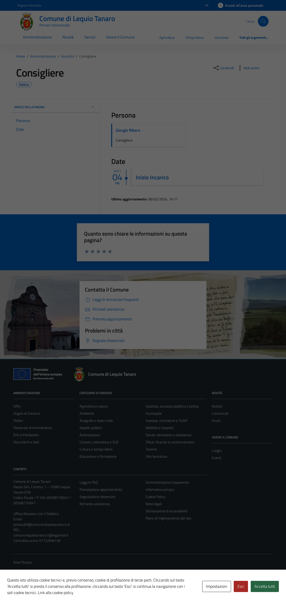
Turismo (151, 449)
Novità (68, 37)
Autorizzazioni (90, 435)
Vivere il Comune (120, 37)
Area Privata (22, 562)
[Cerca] (263, 21)
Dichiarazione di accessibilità (166, 511)
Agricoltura (167, 37)
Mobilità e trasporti (160, 427)
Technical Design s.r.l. (43, 590)
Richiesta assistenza (95, 503)
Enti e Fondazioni (26, 435)
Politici (18, 420)
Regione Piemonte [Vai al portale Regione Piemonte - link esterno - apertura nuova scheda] (29, 5)
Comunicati (220, 413)
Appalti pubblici (91, 427)
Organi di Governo (26, 413)
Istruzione (221, 37)
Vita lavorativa (156, 456)
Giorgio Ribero (128, 130)
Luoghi (217, 450)
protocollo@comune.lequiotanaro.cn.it (41, 524)
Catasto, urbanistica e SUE (99, 442)
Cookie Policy (155, 496)
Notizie (217, 406)
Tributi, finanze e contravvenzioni (170, 442)
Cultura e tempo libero (96, 449)
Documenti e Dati (26, 442)
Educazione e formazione (98, 456)
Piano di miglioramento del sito (168, 518)
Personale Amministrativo (32, 427)
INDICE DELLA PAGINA (54, 107)
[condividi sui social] (223, 67)
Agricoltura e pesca (94, 406)
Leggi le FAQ (89, 482)
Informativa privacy (160, 489)
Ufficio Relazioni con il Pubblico (36, 513)
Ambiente (87, 413)
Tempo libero (194, 37)
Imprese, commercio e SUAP (166, 420)
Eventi (216, 457)
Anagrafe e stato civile (96, 420)
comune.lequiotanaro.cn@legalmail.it (40, 535)
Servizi (89, 37)
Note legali (154, 503)
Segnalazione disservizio (97, 496)
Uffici (17, 406)
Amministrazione (37, 37)
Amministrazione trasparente (167, 482)
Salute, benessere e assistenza (168, 435)
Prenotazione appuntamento (101, 489)
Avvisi (216, 420)
